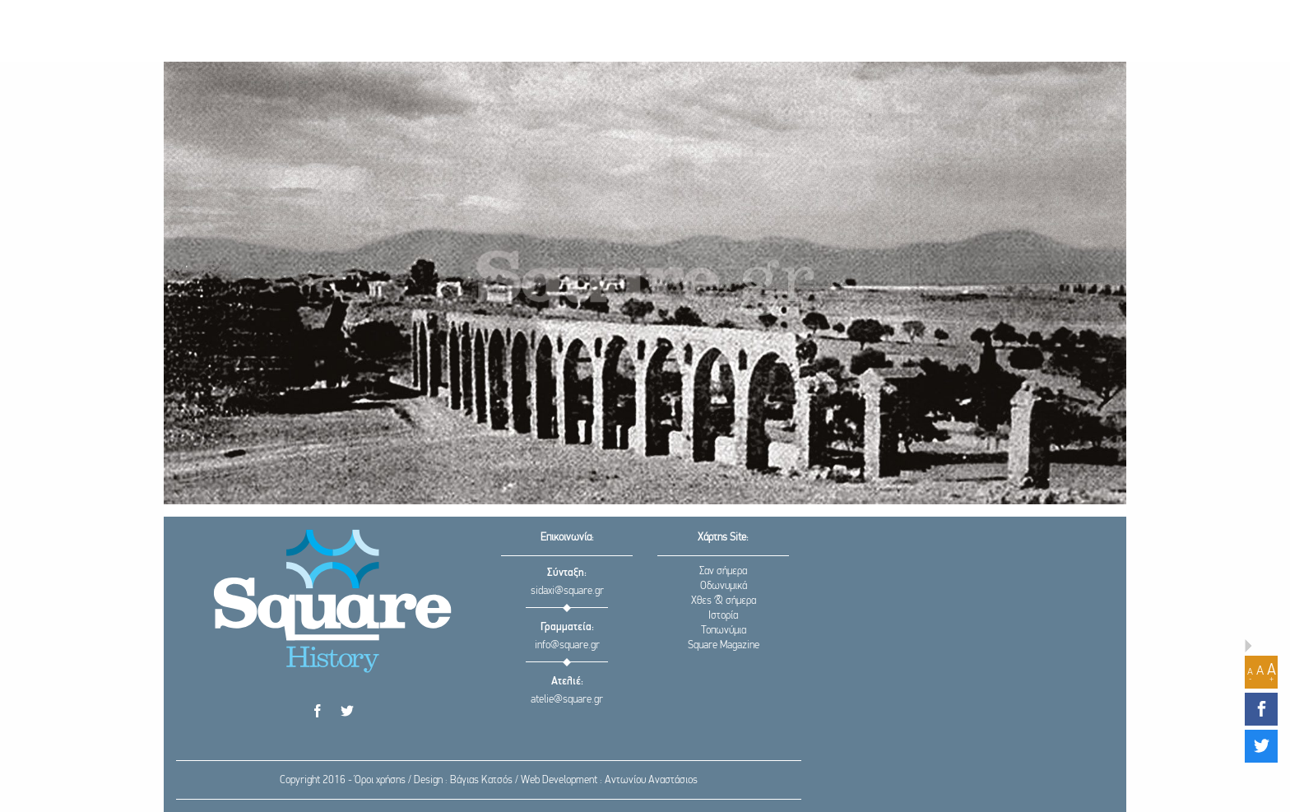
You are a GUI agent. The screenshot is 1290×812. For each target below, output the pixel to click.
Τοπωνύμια (723, 630)
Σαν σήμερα (723, 571)
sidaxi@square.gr (567, 591)
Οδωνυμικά (723, 586)
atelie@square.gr (567, 699)
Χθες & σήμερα (723, 601)
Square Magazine (723, 645)
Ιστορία (723, 615)
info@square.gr (567, 645)
